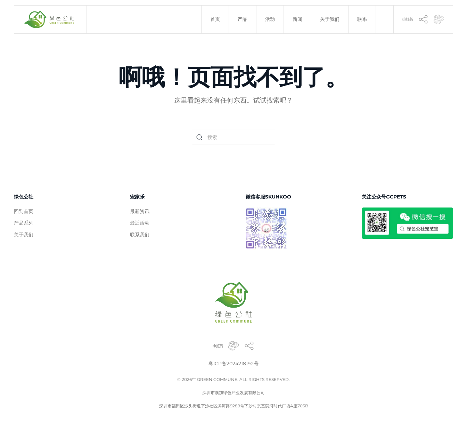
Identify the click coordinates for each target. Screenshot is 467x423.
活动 (270, 19)
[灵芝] (439, 19)
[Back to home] (50, 19)
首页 (215, 19)
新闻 (297, 19)
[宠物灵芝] (233, 345)
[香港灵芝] (423, 19)
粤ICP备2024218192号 (233, 363)
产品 (242, 19)
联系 (362, 19)
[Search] (233, 137)
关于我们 (329, 19)
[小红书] (407, 19)
